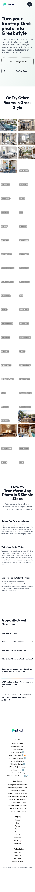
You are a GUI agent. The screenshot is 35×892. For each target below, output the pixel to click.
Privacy (17, 850)
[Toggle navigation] (29, 4)
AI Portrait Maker (17, 767)
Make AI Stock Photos (18, 832)
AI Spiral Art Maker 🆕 (17, 779)
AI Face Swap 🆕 (17, 791)
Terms (17, 847)
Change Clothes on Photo (17, 806)
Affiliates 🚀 (17, 862)
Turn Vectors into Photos (18, 823)
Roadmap (17, 859)
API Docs (17, 865)
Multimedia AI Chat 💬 (17, 794)
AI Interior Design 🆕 (17, 785)
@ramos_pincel (27, 888)
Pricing (17, 841)
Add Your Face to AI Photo (17, 814)
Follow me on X (17, 882)
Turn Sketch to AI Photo (17, 829)
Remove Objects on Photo (17, 808)
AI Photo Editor (17, 764)
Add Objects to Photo (17, 811)
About (17, 856)
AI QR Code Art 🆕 (17, 773)
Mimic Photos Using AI (17, 820)
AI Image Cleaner (17, 770)
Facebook (17, 879)
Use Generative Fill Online (17, 817)
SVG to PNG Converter (17, 788)
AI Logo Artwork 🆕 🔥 (17, 776)
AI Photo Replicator (18, 782)
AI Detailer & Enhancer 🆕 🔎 (17, 797)
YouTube (17, 876)
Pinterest (17, 873)
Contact (17, 853)
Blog (17, 844)
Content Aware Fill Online (17, 826)
